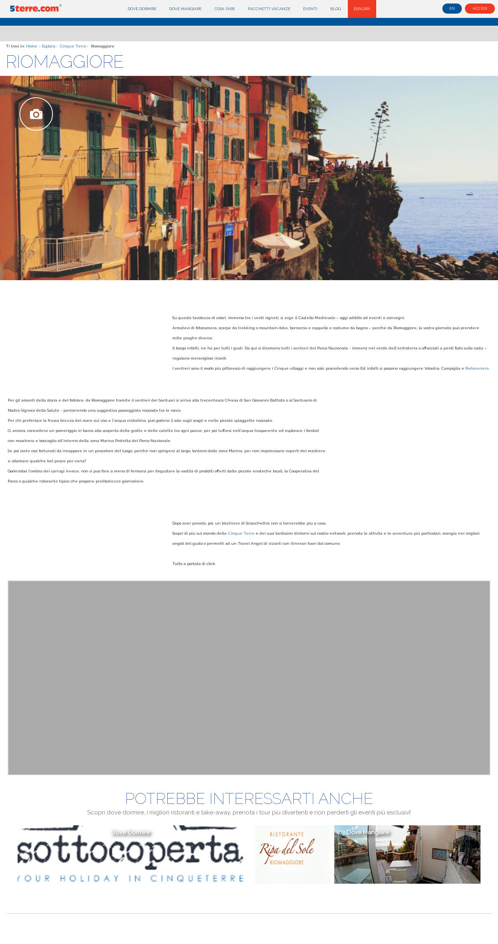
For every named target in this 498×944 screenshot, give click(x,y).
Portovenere (477, 368)
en (452, 8)
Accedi (480, 8)
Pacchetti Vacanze (269, 9)
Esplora (362, 9)
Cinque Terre (73, 46)
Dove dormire (142, 9)
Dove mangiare (185, 9)
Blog (335, 9)
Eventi (310, 9)
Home (31, 46)
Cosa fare (224, 9)
